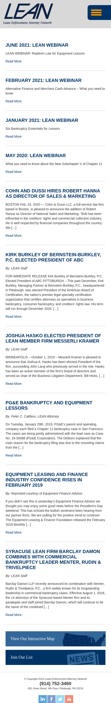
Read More (14, 61)
